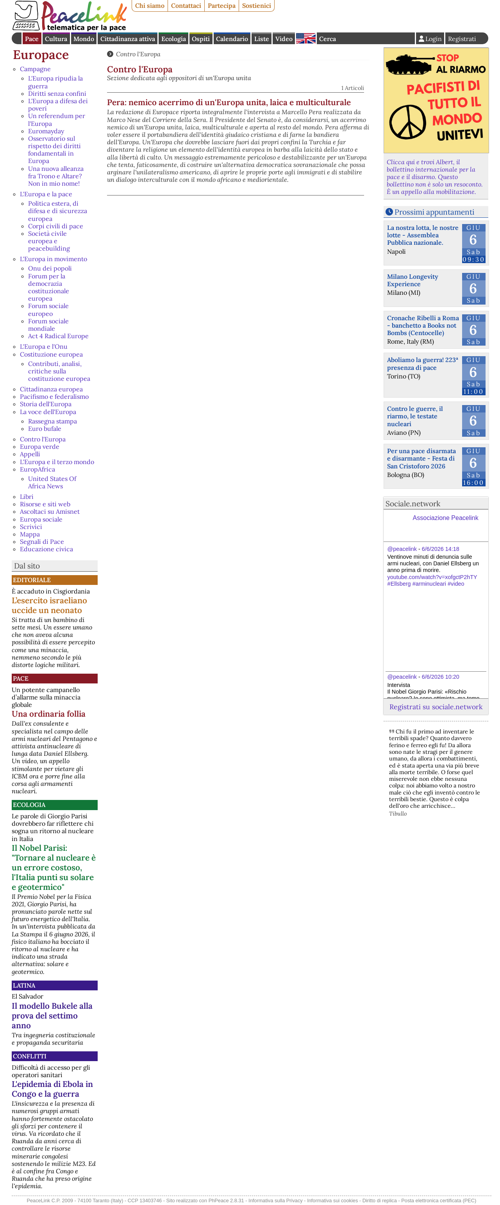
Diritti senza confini (57, 93)
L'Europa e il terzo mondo (57, 462)
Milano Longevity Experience (412, 280)
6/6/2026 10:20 (440, 677)
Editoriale (32, 580)
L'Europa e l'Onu (44, 346)
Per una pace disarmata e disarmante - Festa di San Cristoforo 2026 (421, 458)
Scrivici (31, 527)
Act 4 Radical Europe (58, 336)
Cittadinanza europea (51, 389)
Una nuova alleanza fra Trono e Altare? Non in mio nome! (56, 176)
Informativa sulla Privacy (275, 1200)
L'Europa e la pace (46, 194)
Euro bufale (44, 428)
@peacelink (402, 549)
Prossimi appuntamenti (434, 212)
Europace (41, 55)
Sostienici (256, 5)
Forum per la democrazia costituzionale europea (48, 287)
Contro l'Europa (43, 439)
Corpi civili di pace (55, 226)
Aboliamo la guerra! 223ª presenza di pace (422, 363)
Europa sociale (41, 519)
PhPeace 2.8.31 (226, 1200)
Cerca (327, 39)
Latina (24, 985)
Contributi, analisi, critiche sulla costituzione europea (59, 371)
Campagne (35, 69)
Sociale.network (413, 503)
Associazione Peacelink (446, 518)
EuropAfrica (37, 469)
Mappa (30, 534)
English (306, 38)
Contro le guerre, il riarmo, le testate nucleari (415, 416)
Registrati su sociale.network (435, 706)
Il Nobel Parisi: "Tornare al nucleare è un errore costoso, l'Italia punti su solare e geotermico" (54, 867)
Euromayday (46, 131)
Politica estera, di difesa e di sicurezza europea (57, 210)
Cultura (56, 39)
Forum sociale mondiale (48, 324)
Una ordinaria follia (49, 713)
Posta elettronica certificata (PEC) (438, 1200)
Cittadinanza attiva (127, 39)
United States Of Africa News (52, 482)
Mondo (83, 39)
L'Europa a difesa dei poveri (58, 104)
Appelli (30, 454)
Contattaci (186, 5)
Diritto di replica (379, 1200)
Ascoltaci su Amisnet (50, 511)
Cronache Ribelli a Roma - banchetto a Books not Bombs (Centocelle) (423, 325)
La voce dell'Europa (48, 412)
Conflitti (29, 1056)
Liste (261, 39)
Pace (32, 39)
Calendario (232, 39)
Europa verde (39, 446)
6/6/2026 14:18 (440, 549)
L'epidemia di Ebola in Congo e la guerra (52, 1089)
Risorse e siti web (45, 504)
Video (284, 39)
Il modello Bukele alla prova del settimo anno (52, 1016)
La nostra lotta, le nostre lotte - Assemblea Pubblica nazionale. (423, 235)
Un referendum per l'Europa (56, 119)
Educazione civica (46, 549)
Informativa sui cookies (332, 1200)
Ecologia (173, 39)
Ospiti (201, 39)
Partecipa (222, 5)
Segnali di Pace (42, 541)
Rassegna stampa (52, 421)
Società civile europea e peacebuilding (49, 241)
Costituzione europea (51, 354)
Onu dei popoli (50, 268)
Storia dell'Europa (45, 404)
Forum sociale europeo (48, 309)
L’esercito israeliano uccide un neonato (49, 605)
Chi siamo (149, 5)
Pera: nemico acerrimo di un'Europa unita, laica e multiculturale (229, 102)
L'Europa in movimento (53, 259)
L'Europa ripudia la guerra (55, 82)
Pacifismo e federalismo (54, 396)
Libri (27, 496)
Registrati (462, 39)
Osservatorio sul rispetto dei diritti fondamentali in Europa (54, 149)
